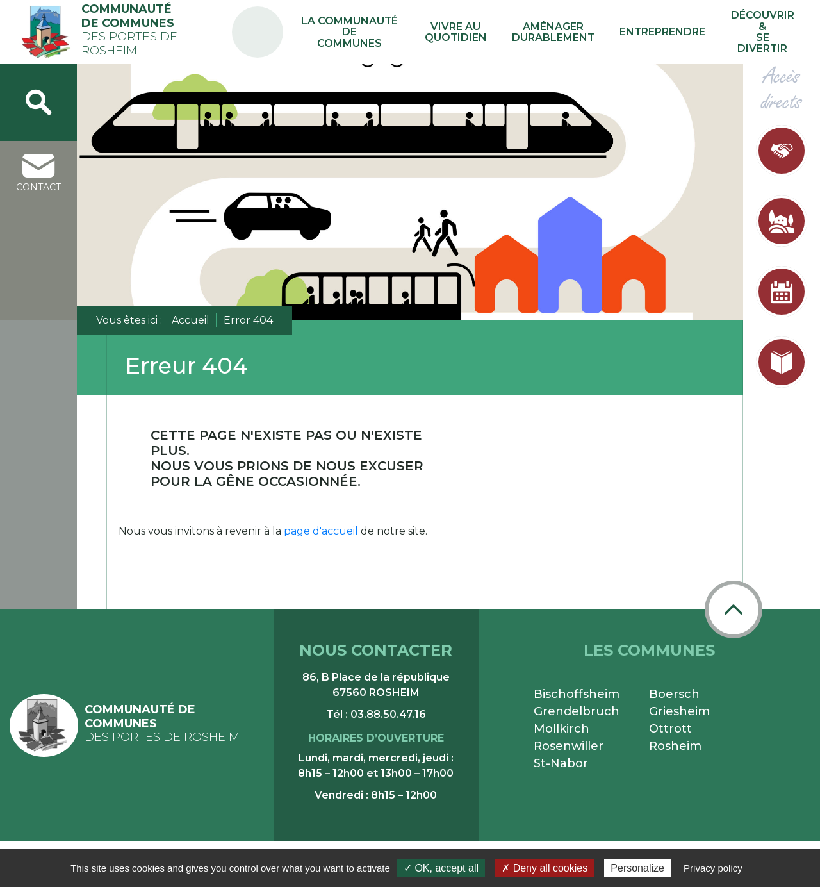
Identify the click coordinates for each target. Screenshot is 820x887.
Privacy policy (713, 868)
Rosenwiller (568, 746)
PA (296, 21)
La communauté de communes (386, 32)
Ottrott (670, 729)
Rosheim (675, 746)
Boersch (674, 694)
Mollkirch (561, 729)
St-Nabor (561, 763)
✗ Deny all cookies (544, 868)
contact (38, 173)
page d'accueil (321, 531)
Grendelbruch (576, 711)
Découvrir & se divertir (763, 32)
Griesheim (679, 711)
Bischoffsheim (576, 694)
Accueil (190, 320)
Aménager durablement (572, 32)
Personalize (637, 868)
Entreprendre (670, 32)
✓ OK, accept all (441, 868)
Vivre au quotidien (487, 32)
